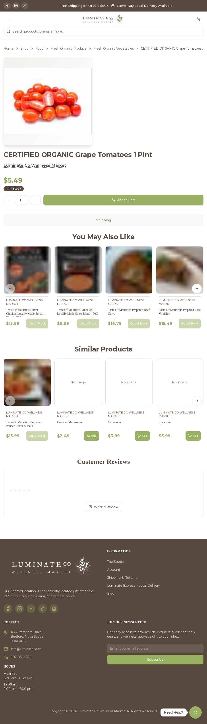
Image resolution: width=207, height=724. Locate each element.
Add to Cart (123, 200)
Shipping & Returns (122, 578)
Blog (110, 594)
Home (9, 48)
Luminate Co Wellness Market (35, 165)
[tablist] (103, 220)
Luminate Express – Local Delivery (133, 586)
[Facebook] (7, 5)
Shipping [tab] (103, 220)
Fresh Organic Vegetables (114, 48)
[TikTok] (24, 5)
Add (92, 436)
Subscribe (155, 660)
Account (113, 570)
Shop (25, 48)
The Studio (115, 562)
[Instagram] (15, 5)
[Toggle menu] (8, 19)
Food (40, 48)
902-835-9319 (21, 657)
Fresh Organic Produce (69, 48)
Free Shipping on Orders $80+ (84, 6)
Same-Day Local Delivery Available (144, 6)
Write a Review (103, 507)
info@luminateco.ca (26, 649)
